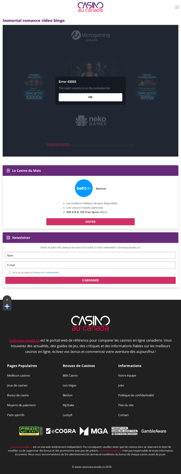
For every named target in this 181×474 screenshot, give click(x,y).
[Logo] (90, 7)
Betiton (101, 188)
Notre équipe (127, 375)
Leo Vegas (69, 385)
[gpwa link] (31, 434)
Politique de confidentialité (136, 395)
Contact (123, 415)
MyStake (68, 405)
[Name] (90, 255)
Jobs (121, 385)
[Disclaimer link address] (61, 432)
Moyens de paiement (21, 405)
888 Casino (70, 375)
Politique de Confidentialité (45, 272)
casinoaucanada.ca (24, 340)
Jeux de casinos (17, 385)
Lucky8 (67, 415)
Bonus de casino (18, 395)
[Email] (90, 264)
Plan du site (126, 405)
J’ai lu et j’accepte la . (36, 272)
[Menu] (177, 8)
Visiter (90, 222)
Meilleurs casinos (18, 375)
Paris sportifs (15, 415)
